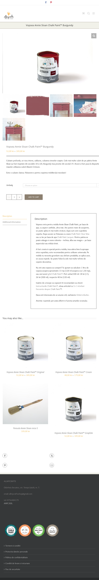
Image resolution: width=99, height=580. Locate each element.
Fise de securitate (12, 569)
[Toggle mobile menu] (93, 13)
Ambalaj (9, 185)
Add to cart (33, 197)
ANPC (6, 503)
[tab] (15, 216)
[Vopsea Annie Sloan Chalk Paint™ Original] (25, 324)
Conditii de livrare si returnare (17, 563)
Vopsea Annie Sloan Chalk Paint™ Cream (73, 372)
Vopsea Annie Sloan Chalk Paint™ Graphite (74, 433)
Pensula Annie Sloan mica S (25, 428)
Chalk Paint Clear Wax (80, 234)
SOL (11, 503)
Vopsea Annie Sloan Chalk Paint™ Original (25, 372)
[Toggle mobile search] (88, 13)
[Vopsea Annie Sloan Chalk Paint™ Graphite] (73, 385)
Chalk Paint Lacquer (65, 237)
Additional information (12, 222)
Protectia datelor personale (16, 551)
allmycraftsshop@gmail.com (55, 7)
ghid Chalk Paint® (55, 274)
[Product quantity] (14, 197)
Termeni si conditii (12, 545)
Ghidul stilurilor (82, 295)
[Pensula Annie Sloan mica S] (25, 385)
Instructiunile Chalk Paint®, (47, 286)
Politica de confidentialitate (16, 557)
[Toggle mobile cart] (83, 13)
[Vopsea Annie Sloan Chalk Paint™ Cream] (73, 324)
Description (7, 216)
